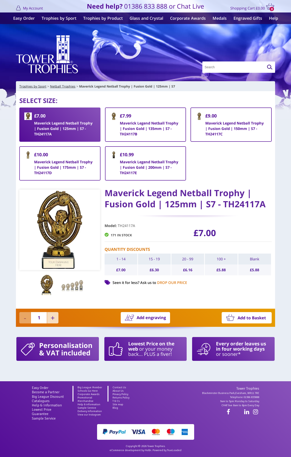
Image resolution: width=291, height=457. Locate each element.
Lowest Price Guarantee (41, 411)
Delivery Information (90, 411)
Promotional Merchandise (85, 399)
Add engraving (151, 317)
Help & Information (47, 405)
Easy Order (24, 18)
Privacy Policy (120, 394)
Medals (220, 18)
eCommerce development (125, 450)
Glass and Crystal (146, 18)
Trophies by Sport (59, 18)
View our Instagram (89, 414)
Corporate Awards (188, 18)
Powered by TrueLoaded (167, 450)
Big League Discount (48, 396)
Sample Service (44, 418)
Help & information (89, 404)
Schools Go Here (88, 391)
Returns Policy (121, 397)
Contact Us (119, 387)
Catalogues (41, 401)
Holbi (148, 450)
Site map (118, 404)
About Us (118, 391)
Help (273, 18)
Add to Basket (252, 317)
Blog (115, 408)
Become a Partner (46, 392)
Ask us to (163, 282)
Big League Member (90, 387)
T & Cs (116, 401)
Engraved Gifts (247, 18)
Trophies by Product (103, 18)
